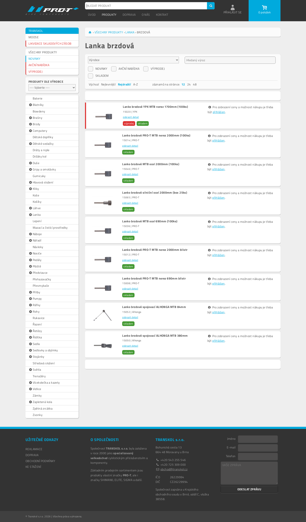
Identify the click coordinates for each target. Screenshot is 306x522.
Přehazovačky (42, 279)
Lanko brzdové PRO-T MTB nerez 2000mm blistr (154, 250)
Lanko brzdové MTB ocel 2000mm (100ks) (150, 164)
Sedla (34, 344)
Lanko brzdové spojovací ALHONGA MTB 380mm (155, 336)
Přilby (34, 292)
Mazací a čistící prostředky (50, 227)
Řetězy (35, 331)
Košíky (37, 201)
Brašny (35, 117)
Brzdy (34, 124)
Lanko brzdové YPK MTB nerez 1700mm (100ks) (155, 107)
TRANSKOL (35, 30)
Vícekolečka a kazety (44, 382)
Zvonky (37, 415)
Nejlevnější (108, 84)
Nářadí (34, 240)
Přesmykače (41, 285)
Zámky (37, 395)
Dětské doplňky (43, 137)
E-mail (231, 447)
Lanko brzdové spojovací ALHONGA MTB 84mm (154, 307)
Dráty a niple (41, 150)
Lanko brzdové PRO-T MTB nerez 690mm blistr (154, 278)
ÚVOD (92, 14)
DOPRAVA (129, 14)
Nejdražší (124, 84)
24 (189, 84)
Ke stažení (33, 466)
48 (195, 84)
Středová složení (44, 363)
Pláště (34, 266)
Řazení (37, 324)
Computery (37, 130)
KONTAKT (162, 14)
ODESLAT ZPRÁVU (249, 489)
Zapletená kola (40, 402)
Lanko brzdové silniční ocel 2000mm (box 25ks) (154, 192)
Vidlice (34, 389)
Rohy (34, 311)
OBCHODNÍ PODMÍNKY (40, 461)
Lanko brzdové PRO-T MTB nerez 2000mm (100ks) (156, 135)
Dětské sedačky (41, 143)
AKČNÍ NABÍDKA (38, 65)
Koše (36, 195)
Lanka (34, 214)
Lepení (37, 221)
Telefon (231, 456)
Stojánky (36, 356)
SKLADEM (98, 75)
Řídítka (35, 337)
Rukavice (39, 318)
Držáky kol (40, 156)
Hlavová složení (40, 182)
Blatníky (36, 104)
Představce (38, 272)
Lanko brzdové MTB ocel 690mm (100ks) (149, 221)
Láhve (34, 208)
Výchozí (94, 84)
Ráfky (34, 305)
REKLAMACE (34, 449)
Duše (33, 163)
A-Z (135, 84)
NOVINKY (34, 58)
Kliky (33, 188)
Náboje (35, 234)
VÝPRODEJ (35, 71)
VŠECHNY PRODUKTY (42, 52)
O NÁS (146, 14)
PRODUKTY (109, 14)
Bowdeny (39, 111)
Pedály (34, 260)
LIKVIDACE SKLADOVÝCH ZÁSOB (49, 43)
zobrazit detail (131, 117)
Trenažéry (39, 376)
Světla (34, 369)
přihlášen (219, 112)
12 (183, 84)
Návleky (38, 247)
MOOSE (33, 37)
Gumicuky (39, 176)
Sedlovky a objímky (43, 350)
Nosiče (34, 253)
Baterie (37, 98)
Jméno (231, 438)
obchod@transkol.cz (173, 469)
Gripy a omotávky (42, 169)
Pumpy (35, 298)
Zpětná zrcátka (43, 408)
